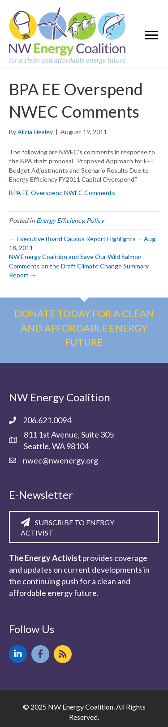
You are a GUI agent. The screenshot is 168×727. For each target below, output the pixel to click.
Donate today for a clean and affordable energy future (84, 327)
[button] (18, 654)
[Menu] (151, 35)
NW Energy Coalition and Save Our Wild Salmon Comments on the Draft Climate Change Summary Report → (79, 266)
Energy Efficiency (60, 220)
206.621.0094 (47, 420)
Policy (95, 220)
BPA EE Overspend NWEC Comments (62, 192)
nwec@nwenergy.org (60, 460)
